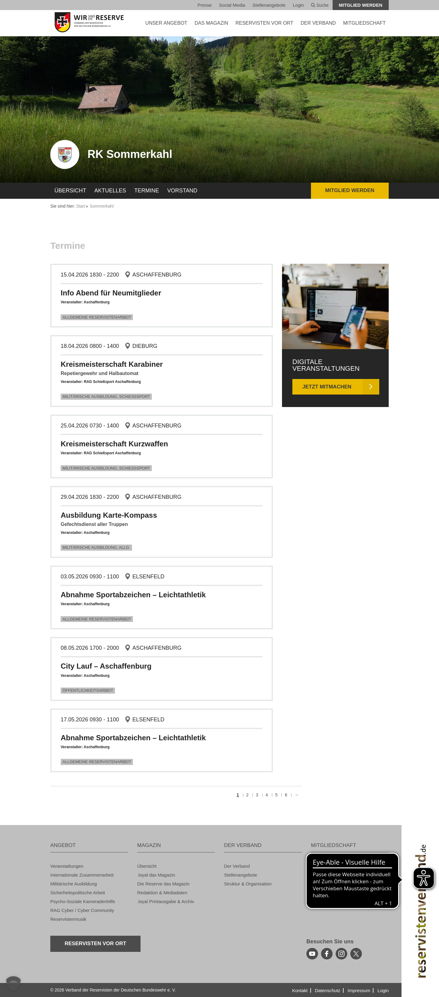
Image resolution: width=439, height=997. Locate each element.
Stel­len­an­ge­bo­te (268, 5)
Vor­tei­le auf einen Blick (334, 866)
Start (80, 206)
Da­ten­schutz (327, 990)
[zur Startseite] (89, 22)
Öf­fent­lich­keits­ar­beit (87, 690)
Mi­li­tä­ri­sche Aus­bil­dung (73, 883)
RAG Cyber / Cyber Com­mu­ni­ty (82, 910)
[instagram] (341, 953)
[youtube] (312, 953)
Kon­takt (300, 990)
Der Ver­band (237, 866)
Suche (320, 5)
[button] (13, 983)
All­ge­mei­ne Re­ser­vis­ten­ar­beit (96, 317)
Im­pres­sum (359, 990)
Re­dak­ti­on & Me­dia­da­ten (162, 892)
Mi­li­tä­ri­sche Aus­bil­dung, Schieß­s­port (106, 396)
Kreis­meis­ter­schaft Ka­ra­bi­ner (112, 364)
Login (298, 5)
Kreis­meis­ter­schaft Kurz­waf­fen (114, 444)
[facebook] (327, 953)
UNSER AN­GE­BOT (166, 23)
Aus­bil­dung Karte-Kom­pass (109, 515)
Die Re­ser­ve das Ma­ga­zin (163, 883)
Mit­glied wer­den (361, 5)
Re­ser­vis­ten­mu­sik (68, 919)
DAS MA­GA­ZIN (211, 23)
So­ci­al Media (232, 5)
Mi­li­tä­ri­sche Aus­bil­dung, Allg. (96, 547)
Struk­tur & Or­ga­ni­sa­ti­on (248, 883)
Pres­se (205, 5)
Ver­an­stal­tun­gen (66, 866)
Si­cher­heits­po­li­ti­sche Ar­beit (77, 892)
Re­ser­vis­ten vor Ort (264, 23)
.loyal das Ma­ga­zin (156, 874)
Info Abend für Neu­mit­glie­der (111, 293)
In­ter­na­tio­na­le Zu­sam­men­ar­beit (82, 874)
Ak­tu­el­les (110, 191)
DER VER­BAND (318, 23)
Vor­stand (182, 191)
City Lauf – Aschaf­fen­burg (106, 666)
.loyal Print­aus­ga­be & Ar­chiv (165, 901)
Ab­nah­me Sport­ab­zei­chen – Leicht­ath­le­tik (133, 595)
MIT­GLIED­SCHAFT (364, 23)
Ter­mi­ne (146, 191)
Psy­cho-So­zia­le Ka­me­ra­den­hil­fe (82, 901)
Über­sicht (70, 191)
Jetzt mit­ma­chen (327, 387)
